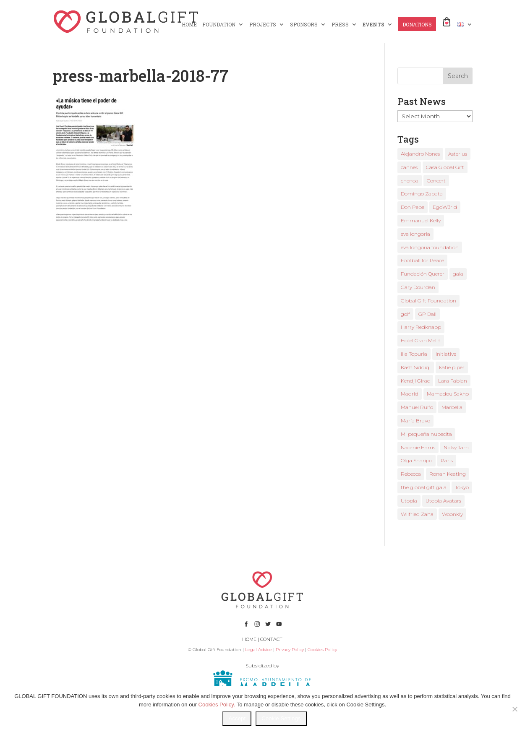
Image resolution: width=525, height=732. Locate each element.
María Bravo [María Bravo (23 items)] (415, 420)
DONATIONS (417, 24)
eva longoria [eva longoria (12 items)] (415, 234)
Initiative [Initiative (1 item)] (446, 354)
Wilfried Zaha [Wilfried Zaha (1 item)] (417, 514)
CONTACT (271, 639)
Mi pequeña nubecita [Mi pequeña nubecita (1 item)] (426, 434)
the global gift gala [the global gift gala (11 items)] (424, 487)
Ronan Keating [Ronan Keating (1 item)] (447, 474)
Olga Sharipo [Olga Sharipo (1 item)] (416, 460)
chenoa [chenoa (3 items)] (409, 180)
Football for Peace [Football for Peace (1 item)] (422, 260)
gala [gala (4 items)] (458, 274)
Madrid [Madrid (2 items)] (409, 394)
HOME (189, 24)
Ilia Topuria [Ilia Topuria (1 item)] (414, 354)
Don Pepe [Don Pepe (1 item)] (412, 207)
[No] (514, 709)
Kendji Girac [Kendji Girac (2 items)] (415, 381)
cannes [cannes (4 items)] (409, 167)
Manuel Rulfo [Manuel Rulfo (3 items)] (417, 407)
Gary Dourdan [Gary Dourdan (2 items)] (418, 287)
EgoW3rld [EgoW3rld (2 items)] (445, 207)
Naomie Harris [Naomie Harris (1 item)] (418, 447)
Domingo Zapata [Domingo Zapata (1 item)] (422, 193)
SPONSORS (304, 24)
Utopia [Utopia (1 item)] (409, 501)
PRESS (340, 24)
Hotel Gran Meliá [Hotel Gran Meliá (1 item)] (421, 340)
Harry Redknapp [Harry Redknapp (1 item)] (421, 327)
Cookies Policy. (217, 704)
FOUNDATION (218, 24)
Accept (237, 718)
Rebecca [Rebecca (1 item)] (411, 474)
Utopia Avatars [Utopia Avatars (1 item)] (443, 501)
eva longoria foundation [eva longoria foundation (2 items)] (430, 247)
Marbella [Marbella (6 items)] (451, 407)
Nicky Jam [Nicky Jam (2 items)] (456, 447)
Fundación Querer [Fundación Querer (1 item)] (422, 274)
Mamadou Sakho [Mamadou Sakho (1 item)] (448, 394)
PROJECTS (262, 24)
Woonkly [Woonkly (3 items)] (452, 514)
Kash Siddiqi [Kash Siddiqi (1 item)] (416, 367)
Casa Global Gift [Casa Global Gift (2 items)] (445, 167)
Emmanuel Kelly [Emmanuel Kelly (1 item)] (421, 220)
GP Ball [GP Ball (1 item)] (427, 314)
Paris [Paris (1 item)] (447, 460)
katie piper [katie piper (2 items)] (452, 367)
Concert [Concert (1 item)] (436, 180)
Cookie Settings (280, 718)
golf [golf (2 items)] (405, 314)
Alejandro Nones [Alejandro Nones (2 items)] (420, 154)
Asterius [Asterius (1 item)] (457, 154)
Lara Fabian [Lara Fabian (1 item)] (452, 381)
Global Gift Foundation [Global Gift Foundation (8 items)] (428, 300)
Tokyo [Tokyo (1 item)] (462, 487)
